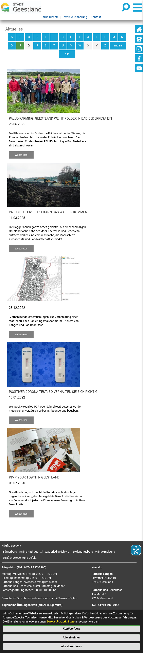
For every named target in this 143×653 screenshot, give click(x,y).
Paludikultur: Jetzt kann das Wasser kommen (48, 212)
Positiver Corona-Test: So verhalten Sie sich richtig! (53, 392)
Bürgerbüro (10, 551)
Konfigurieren (71, 628)
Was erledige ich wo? (58, 551)
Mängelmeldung (105, 551)
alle (67, 54)
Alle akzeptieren (71, 646)
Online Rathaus (31, 551)
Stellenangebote (83, 551)
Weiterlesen (21, 155)
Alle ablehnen (72, 637)
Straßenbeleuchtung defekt (20, 557)
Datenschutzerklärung (61, 621)
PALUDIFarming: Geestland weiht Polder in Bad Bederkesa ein (60, 118)
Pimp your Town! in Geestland (34, 477)
